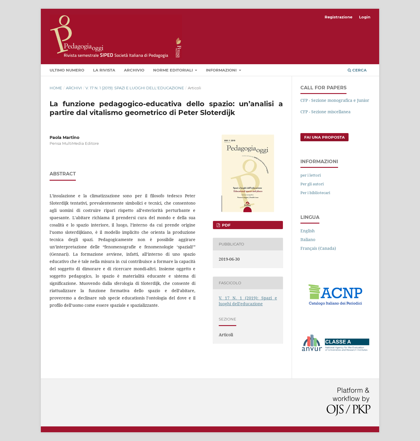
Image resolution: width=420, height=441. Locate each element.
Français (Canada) (318, 248)
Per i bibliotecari (315, 192)
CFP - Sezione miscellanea (325, 111)
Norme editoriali (173, 70)
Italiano (307, 239)
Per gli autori (312, 183)
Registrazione (338, 17)
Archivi (74, 88)
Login (364, 17)
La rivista (104, 70)
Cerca (357, 70)
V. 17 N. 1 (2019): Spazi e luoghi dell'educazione (134, 88)
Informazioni (222, 70)
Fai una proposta (324, 137)
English (307, 230)
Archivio (134, 70)
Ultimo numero (67, 70)
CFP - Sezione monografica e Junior (334, 100)
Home (56, 88)
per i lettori (310, 175)
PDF (225, 225)
